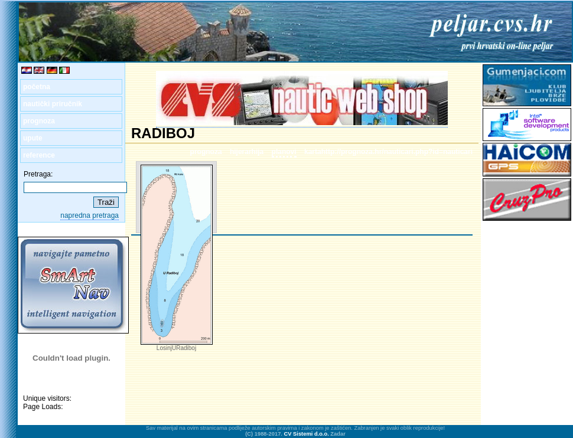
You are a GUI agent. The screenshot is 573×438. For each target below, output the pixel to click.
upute (33, 138)
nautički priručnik (52, 104)
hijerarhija (246, 152)
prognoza (39, 121)
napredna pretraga (89, 215)
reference (39, 155)
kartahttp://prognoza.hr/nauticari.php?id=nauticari (388, 152)
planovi (284, 152)
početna (36, 87)
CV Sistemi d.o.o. (306, 434)
